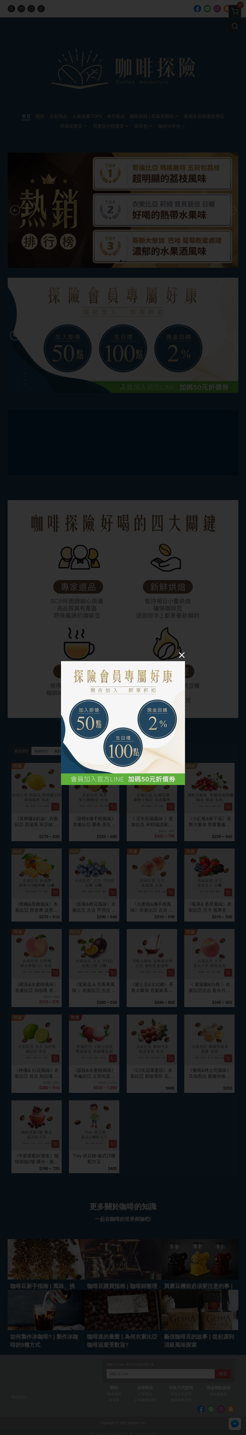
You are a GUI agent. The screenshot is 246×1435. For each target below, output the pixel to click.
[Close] (182, 655)
